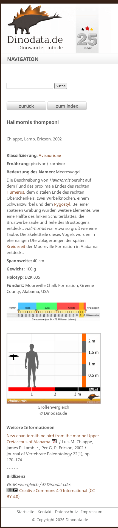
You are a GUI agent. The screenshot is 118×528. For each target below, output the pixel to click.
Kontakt (45, 511)
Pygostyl (62, 204)
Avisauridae (50, 155)
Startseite (25, 511)
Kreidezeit (16, 246)
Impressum (91, 511)
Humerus (15, 192)
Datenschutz (66, 511)
